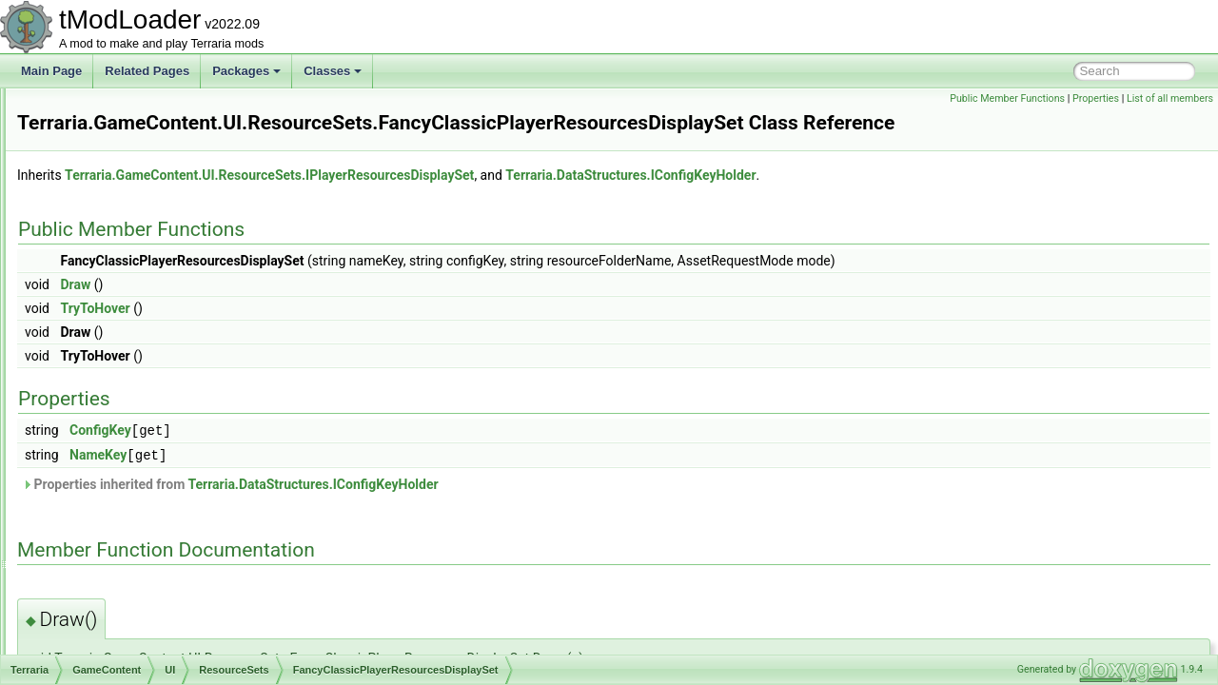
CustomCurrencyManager (173, 569)
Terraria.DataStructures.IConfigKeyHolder (868, 175)
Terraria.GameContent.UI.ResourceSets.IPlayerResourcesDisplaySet (507, 175)
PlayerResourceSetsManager (198, 443)
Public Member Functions (1007, 98)
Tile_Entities (124, 192)
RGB (105, 129)
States (124, 527)
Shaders (114, 150)
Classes (333, 71)
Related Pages (147, 71)
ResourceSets (144, 317)
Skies (107, 171)
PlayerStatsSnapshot (177, 485)
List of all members (1170, 98)
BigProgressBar (148, 234)
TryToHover (332, 308)
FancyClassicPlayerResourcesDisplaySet (228, 380)
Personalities (126, 108)
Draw (313, 284)
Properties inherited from (468, 482)
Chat (120, 255)
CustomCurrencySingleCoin (178, 590)
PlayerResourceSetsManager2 (201, 464)
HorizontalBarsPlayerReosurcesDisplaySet (232, 401)
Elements (132, 276)
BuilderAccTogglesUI (161, 548)
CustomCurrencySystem (170, 610)
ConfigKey (338, 430)
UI (99, 213)
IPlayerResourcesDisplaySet (196, 422)
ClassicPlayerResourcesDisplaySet (213, 338)
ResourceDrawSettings (182, 506)
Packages (246, 71)
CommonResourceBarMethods (202, 359)
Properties (1095, 98)
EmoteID (130, 652)
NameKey (335, 453)
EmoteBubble (142, 631)
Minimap (129, 296)
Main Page (51, 71)
